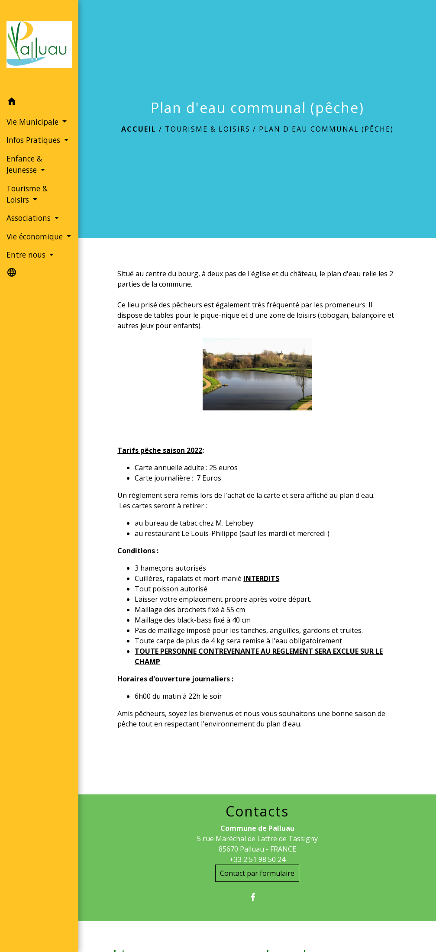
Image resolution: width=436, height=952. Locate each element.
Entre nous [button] (27, 254)
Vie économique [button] (35, 236)
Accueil (138, 129)
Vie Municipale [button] (33, 121)
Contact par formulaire (257, 873)
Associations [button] (29, 218)
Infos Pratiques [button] (34, 140)
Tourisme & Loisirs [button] (27, 194)
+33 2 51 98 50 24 (257, 859)
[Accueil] (39, 46)
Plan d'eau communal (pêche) (326, 129)
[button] (39, 103)
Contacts (257, 811)
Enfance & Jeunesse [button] (24, 164)
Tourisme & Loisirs (207, 129)
